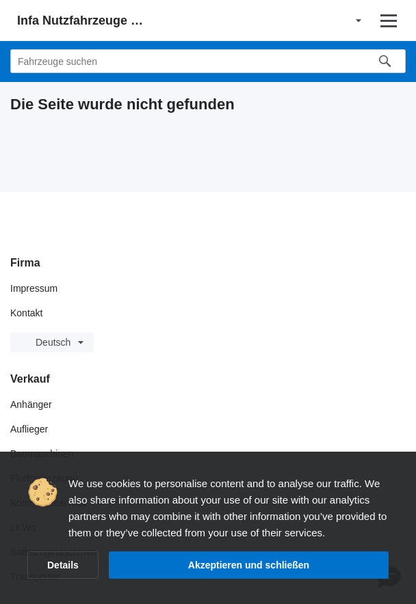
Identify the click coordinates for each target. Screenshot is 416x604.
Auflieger (29, 429)
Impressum (33, 288)
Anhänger (31, 404)
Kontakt (26, 312)
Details (63, 565)
